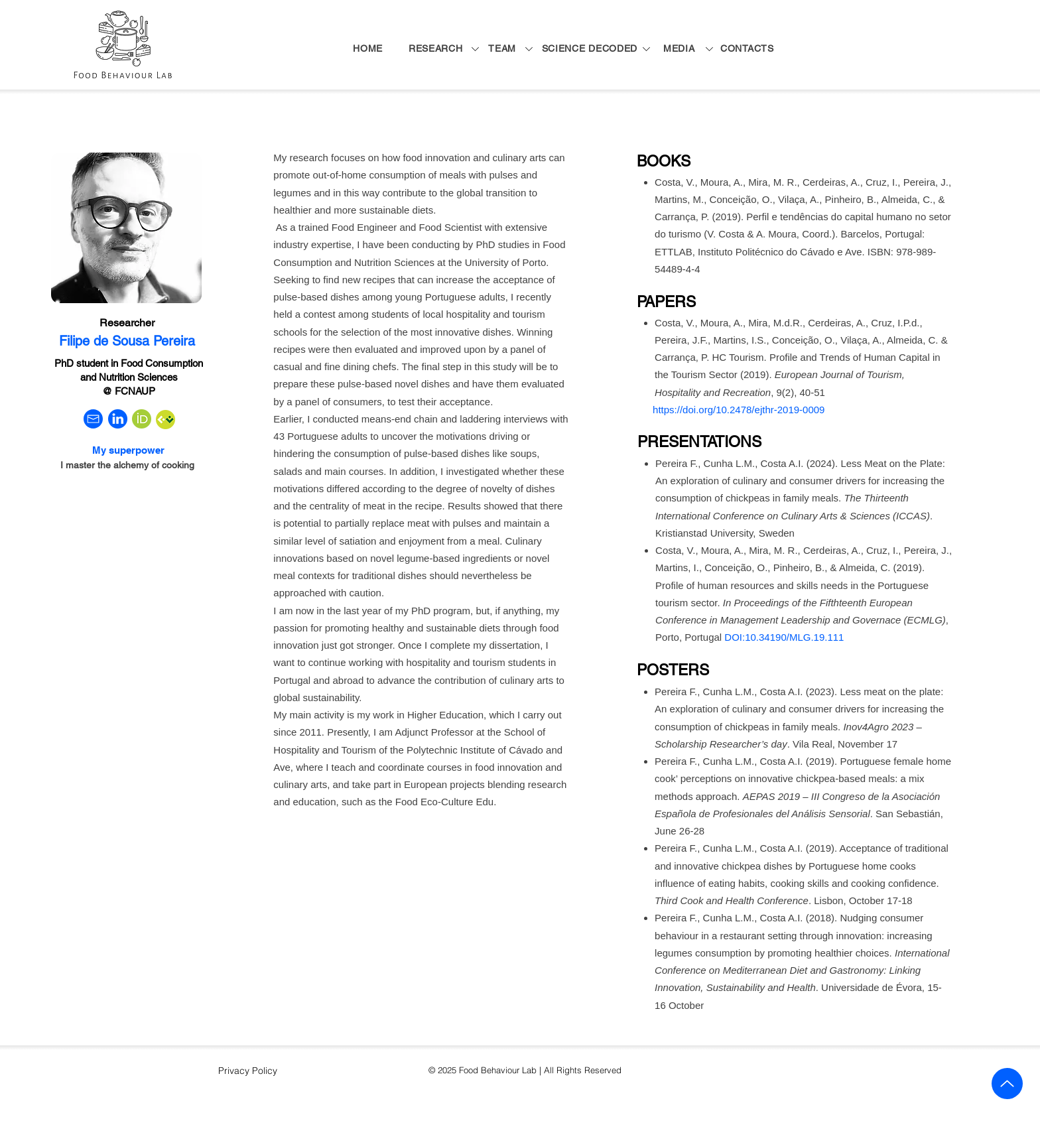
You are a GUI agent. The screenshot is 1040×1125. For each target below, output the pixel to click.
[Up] (1007, 1083)
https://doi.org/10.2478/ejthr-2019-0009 (738, 409)
